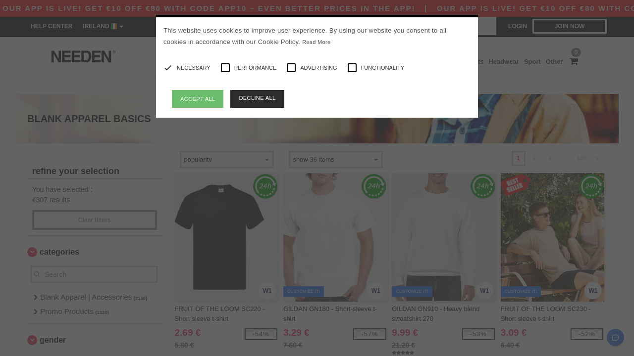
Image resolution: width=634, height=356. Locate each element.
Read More (316, 42)
